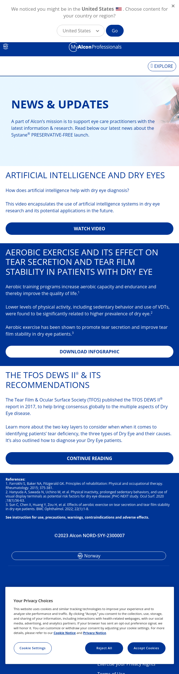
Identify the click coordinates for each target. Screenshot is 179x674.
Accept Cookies (146, 648)
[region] (89, 625)
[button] (81, 31)
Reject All (104, 648)
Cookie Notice (65, 633)
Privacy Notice (94, 633)
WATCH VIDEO (89, 229)
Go (115, 31)
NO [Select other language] (5, 46)
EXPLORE (163, 66)
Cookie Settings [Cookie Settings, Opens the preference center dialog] (33, 648)
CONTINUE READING (89, 458)
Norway (92, 556)
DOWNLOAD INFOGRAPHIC (89, 352)
